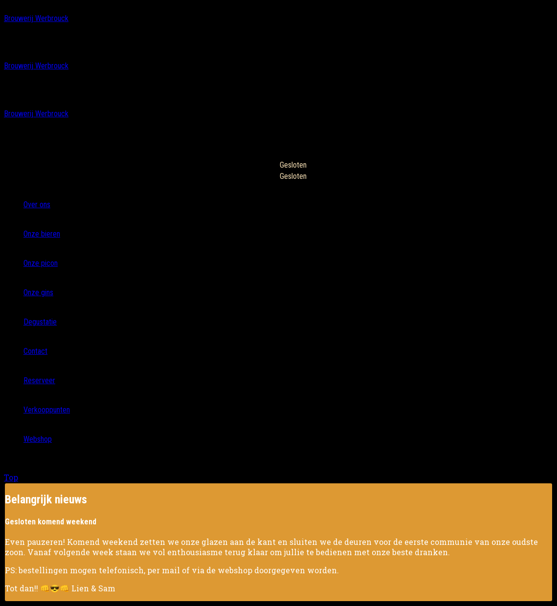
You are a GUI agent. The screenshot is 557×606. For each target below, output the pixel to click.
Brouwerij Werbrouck (36, 18)
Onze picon (40, 263)
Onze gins (38, 292)
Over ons (36, 204)
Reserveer (39, 380)
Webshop (37, 439)
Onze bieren (41, 233)
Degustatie (40, 321)
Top (11, 477)
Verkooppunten (46, 409)
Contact (35, 351)
